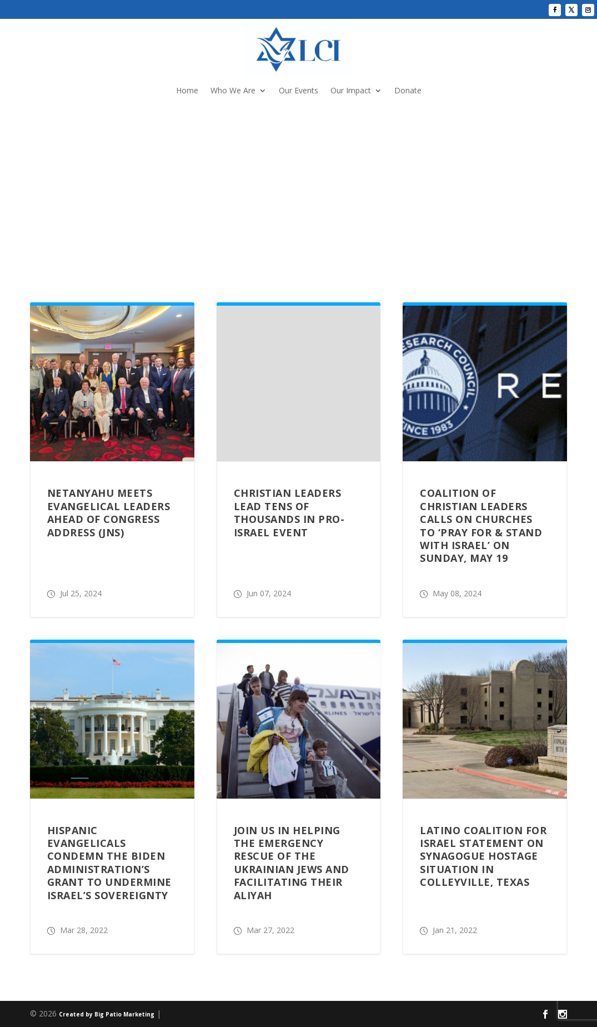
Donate (408, 91)
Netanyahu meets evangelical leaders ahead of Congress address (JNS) (108, 512)
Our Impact (350, 91)
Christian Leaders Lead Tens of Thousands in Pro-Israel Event (289, 512)
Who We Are (232, 91)
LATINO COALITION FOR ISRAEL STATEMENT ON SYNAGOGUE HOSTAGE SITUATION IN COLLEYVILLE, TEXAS (483, 856)
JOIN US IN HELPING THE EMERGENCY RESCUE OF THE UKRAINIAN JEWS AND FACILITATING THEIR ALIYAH (291, 863)
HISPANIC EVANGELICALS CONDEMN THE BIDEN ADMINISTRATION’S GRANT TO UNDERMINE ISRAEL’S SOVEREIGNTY (109, 863)
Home (187, 91)
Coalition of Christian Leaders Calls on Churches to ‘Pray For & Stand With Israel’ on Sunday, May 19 (481, 525)
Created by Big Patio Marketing (106, 1014)
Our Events (298, 91)
